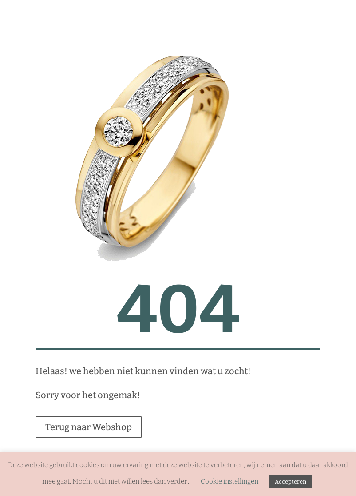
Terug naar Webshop (88, 427)
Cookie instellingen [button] (229, 481)
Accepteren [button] (290, 481)
